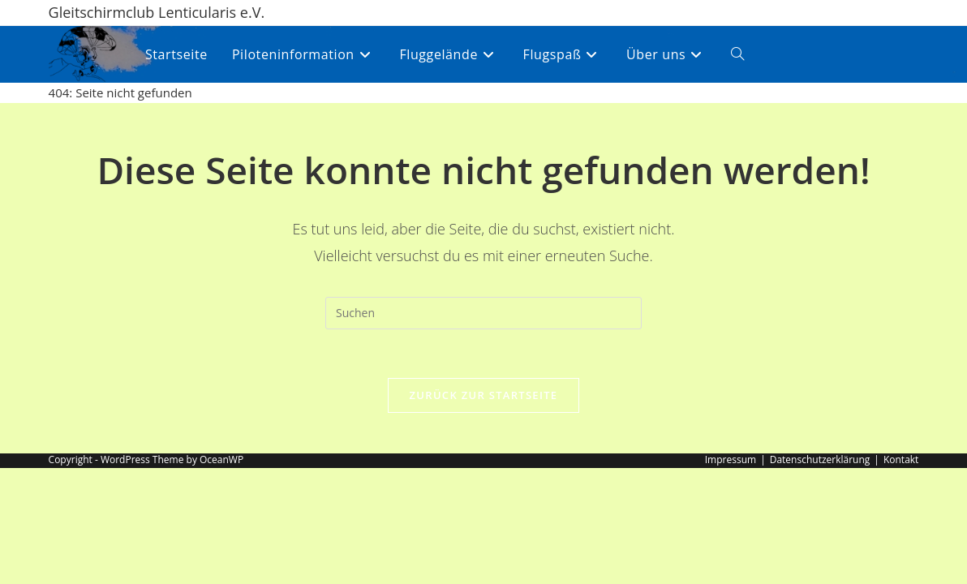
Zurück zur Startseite (484, 395)
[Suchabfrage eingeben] (483, 313)
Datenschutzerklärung (820, 459)
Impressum (730, 459)
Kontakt (900, 459)
